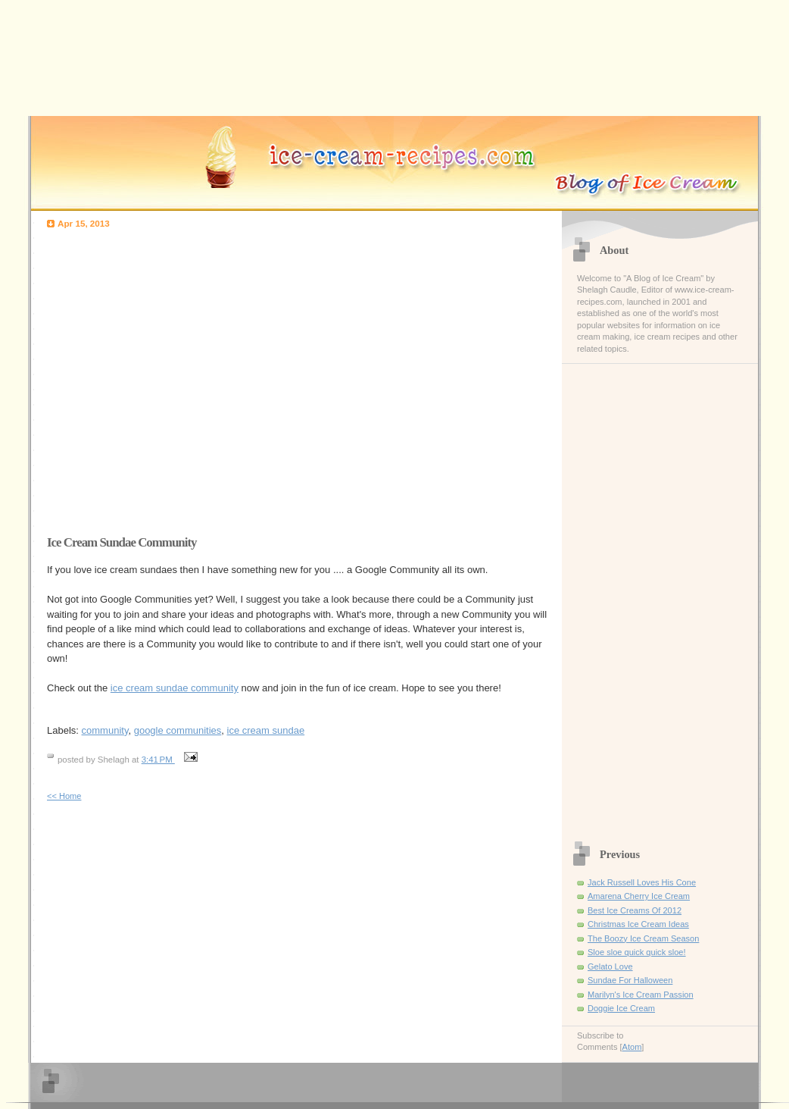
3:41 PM (158, 759)
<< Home (64, 795)
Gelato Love (610, 966)
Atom (632, 1046)
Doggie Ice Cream (621, 1008)
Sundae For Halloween (630, 980)
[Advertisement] (142, 378)
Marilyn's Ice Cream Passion (641, 994)
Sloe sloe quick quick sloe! (637, 952)
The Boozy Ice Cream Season (643, 938)
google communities (178, 730)
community (105, 730)
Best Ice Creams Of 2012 (634, 910)
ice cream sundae (266, 730)
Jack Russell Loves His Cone (642, 882)
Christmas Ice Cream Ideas (638, 924)
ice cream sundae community (175, 688)
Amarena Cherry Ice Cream (639, 896)
